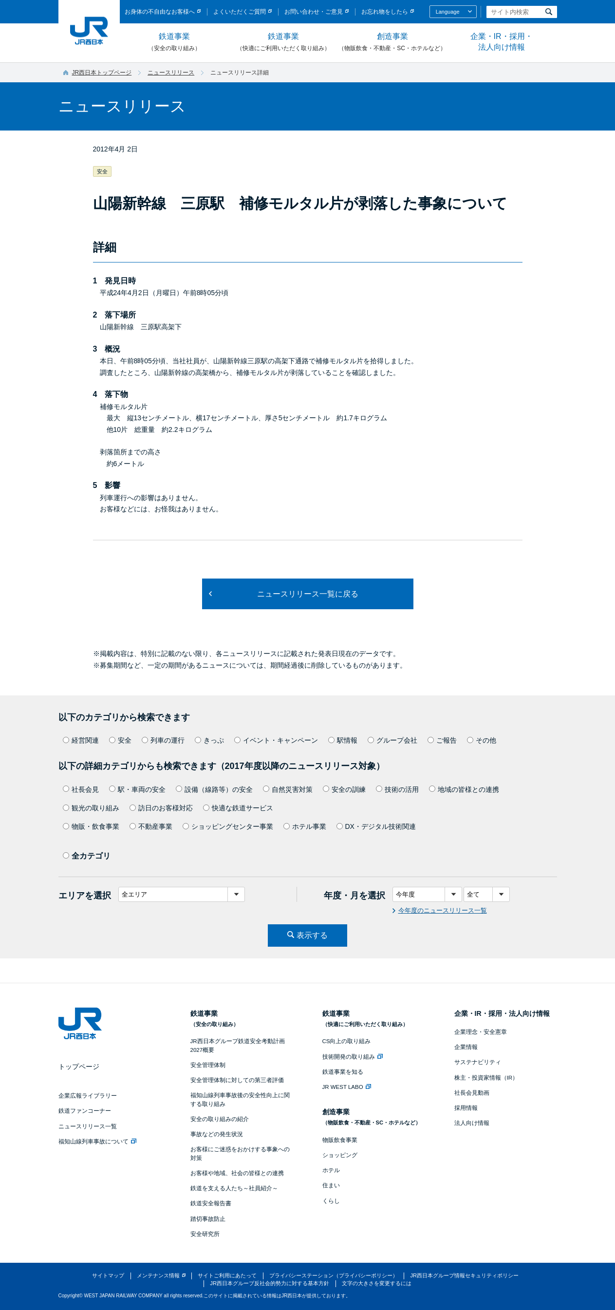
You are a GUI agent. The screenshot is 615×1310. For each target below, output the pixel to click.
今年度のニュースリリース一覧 (442, 910)
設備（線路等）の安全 (214, 789)
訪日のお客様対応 (161, 808)
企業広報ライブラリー (87, 1096)
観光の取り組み (91, 808)
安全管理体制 (207, 1065)
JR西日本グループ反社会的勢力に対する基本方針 (269, 1283)
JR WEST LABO (346, 1087)
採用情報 (466, 1108)
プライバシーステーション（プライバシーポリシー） (333, 1275)
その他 (481, 740)
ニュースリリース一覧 (87, 1126)
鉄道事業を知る (342, 1072)
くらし (331, 1201)
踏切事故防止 (207, 1219)
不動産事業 (151, 826)
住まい (331, 1185)
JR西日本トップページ (102, 72)
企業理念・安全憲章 (480, 1032)
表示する (312, 935)
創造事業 (392, 42)
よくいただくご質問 (239, 11)
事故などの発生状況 (216, 1134)
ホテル (331, 1170)
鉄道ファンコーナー (84, 1111)
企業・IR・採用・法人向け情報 (501, 41)
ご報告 (442, 740)
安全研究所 (205, 1234)
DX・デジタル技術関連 (376, 826)
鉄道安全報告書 (210, 1203)
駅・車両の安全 (137, 789)
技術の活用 (397, 789)
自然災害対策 (288, 789)
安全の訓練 (344, 789)
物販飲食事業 (339, 1140)
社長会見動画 (471, 1093)
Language (448, 12)
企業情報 (466, 1047)
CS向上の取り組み (346, 1041)
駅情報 (342, 740)
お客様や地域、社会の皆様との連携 (237, 1173)
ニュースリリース (171, 72)
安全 (120, 740)
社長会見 (81, 789)
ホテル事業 (304, 826)
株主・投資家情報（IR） (486, 1078)
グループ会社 (392, 740)
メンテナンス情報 (158, 1275)
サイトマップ (108, 1275)
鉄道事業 (174, 42)
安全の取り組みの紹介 (219, 1119)
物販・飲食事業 (91, 826)
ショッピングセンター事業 (228, 826)
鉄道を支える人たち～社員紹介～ (234, 1188)
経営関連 (81, 740)
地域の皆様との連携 (464, 789)
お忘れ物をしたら (384, 11)
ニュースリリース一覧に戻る (307, 594)
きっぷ (209, 740)
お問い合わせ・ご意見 (313, 11)
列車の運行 (163, 740)
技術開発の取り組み (352, 1057)
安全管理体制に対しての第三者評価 (237, 1080)
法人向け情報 (471, 1123)
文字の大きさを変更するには (376, 1283)
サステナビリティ (477, 1062)
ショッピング (339, 1155)
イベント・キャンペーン (276, 740)
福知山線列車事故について (97, 1141)
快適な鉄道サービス (238, 808)
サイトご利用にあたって (227, 1275)
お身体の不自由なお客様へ (160, 11)
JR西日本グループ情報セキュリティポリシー (464, 1275)
